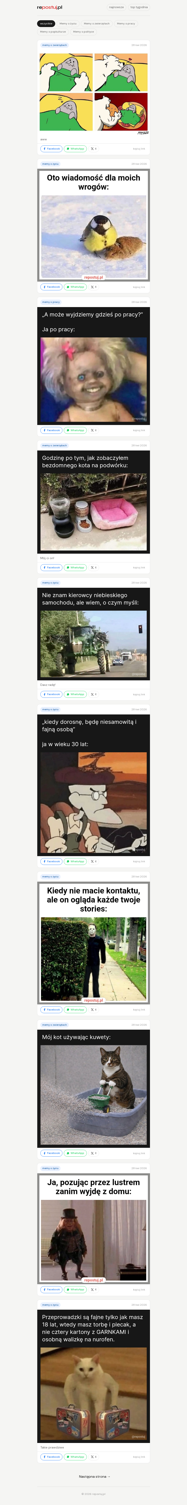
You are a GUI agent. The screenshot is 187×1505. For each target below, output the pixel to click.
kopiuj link (139, 148)
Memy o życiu (68, 23)
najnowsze (116, 7)
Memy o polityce (83, 31)
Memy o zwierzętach (97, 23)
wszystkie (46, 23)
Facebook (51, 148)
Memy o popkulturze (53, 31)
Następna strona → (95, 1476)
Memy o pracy (126, 23)
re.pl (49, 7)
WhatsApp (75, 148)
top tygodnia (139, 7)
